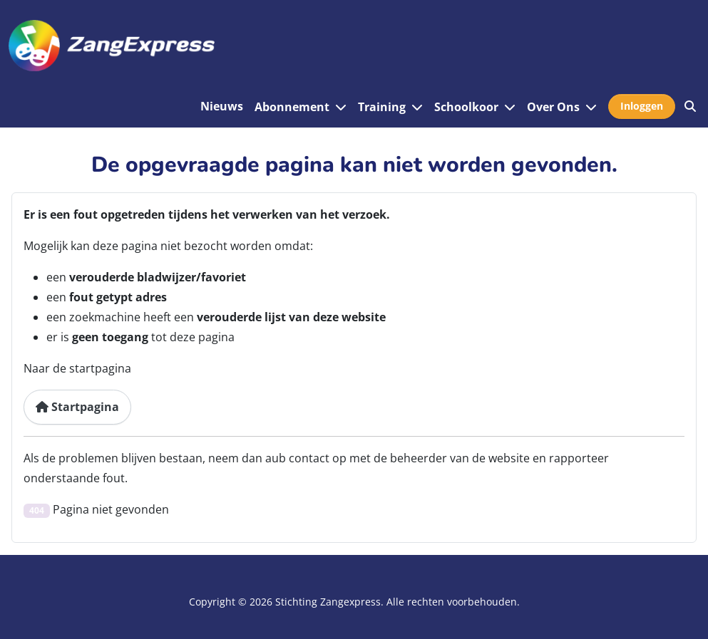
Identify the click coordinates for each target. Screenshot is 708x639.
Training (382, 107)
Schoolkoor (466, 107)
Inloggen (641, 106)
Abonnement (292, 107)
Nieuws (221, 106)
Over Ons (553, 107)
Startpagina (77, 407)
